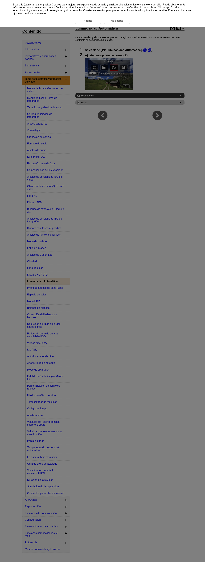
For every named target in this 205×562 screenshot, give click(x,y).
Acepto (95, 7)
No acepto (165, 7)
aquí (68, 7)
